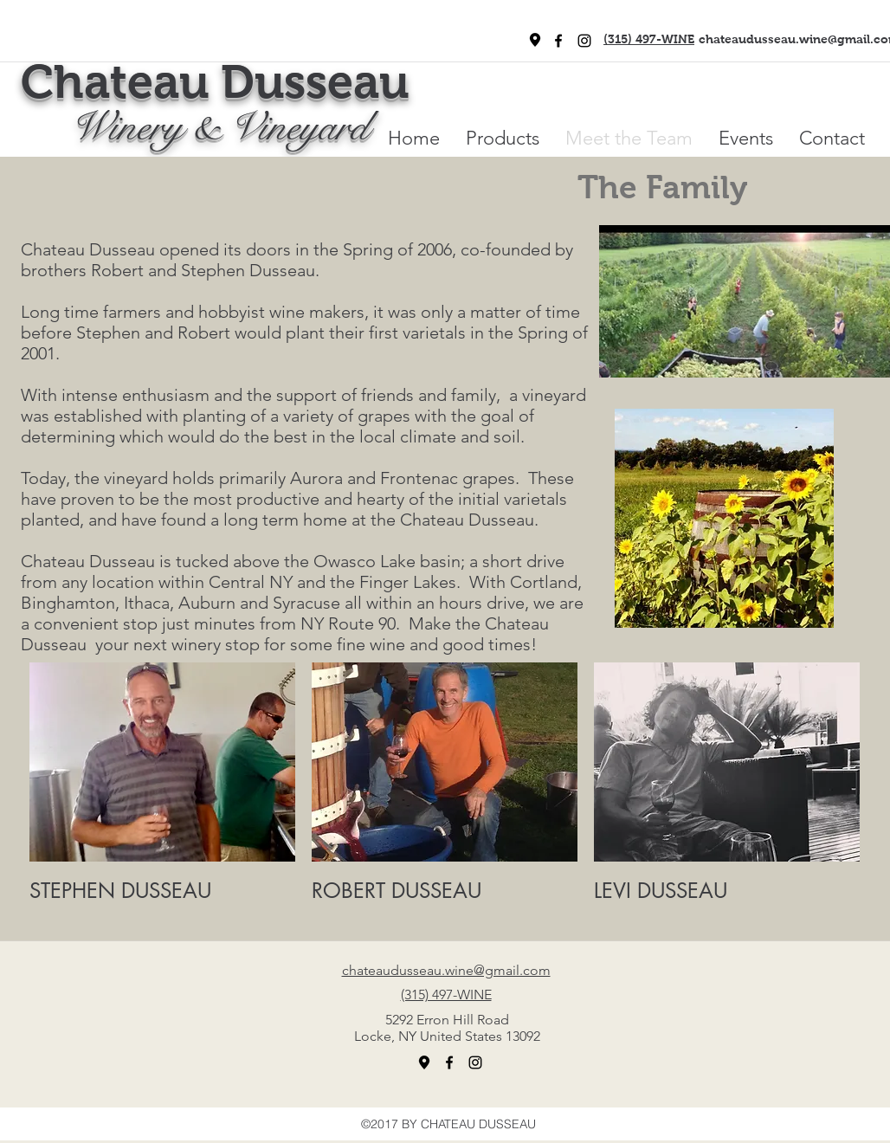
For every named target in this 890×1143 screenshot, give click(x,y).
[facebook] (558, 40)
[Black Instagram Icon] (584, 40)
